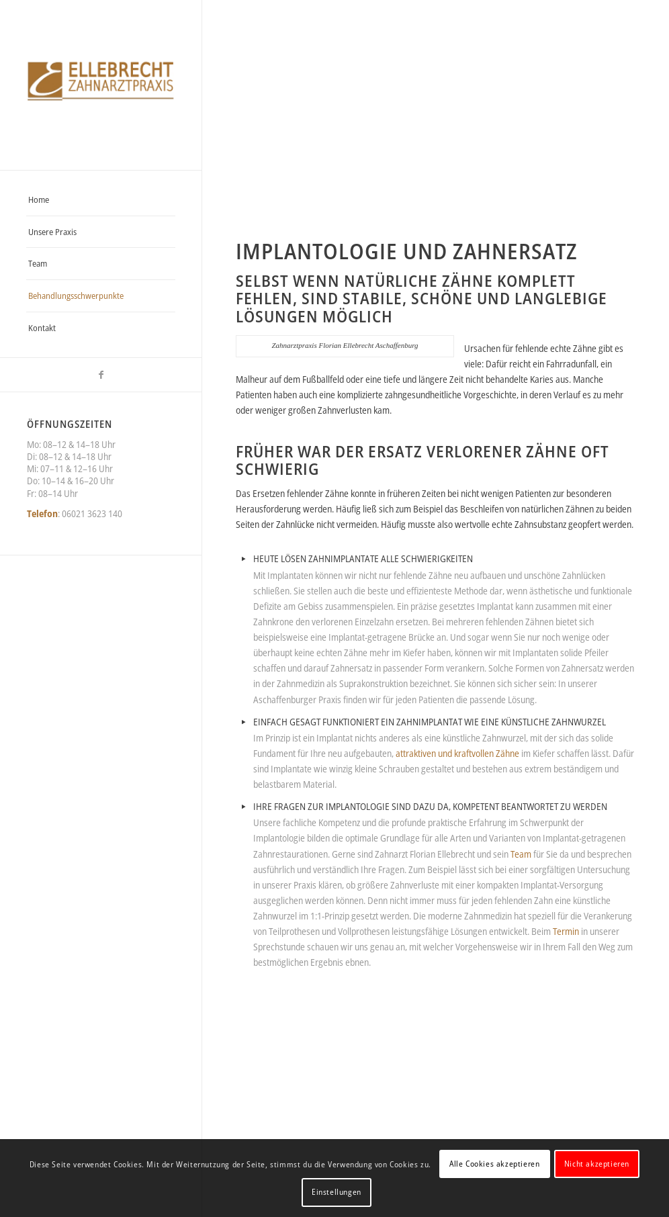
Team (521, 854)
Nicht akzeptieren (596, 1163)
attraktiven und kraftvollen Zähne (457, 753)
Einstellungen (336, 1192)
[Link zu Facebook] (101, 375)
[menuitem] (100, 200)
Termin (566, 931)
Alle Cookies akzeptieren (494, 1163)
